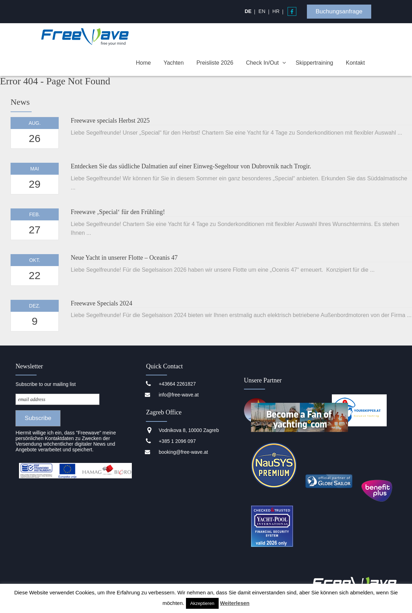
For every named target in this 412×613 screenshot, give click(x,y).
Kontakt (355, 63)
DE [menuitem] (248, 11)
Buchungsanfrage (339, 11)
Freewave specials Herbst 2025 (110, 120)
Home (143, 63)
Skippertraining (314, 63)
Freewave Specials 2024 (101, 303)
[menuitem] (248, 11)
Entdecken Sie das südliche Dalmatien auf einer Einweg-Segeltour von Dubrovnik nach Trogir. (191, 166)
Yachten (173, 63)
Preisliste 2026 (215, 63)
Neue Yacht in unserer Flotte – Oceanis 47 (124, 257)
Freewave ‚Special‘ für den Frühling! (118, 211)
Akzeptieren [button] (202, 603)
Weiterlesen (235, 603)
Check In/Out (262, 63)
